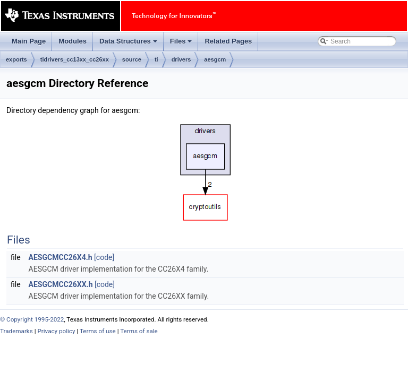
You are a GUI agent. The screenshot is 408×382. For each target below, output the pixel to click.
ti (156, 59)
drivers (181, 59)
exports (16, 59)
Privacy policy (56, 331)
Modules (72, 41)
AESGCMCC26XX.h (61, 284)
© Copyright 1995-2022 (32, 319)
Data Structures (129, 44)
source (131, 59)
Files (182, 44)
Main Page (29, 41)
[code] (104, 257)
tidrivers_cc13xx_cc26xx (74, 59)
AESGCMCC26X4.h (60, 257)
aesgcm (215, 59)
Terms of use (98, 331)
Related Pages (228, 41)
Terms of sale (139, 331)
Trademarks (16, 331)
